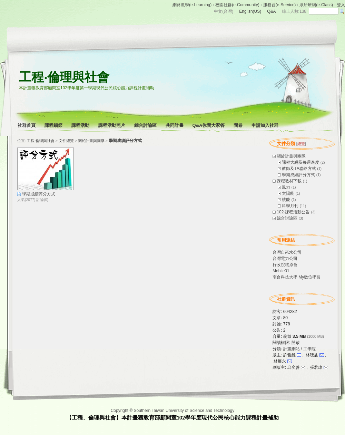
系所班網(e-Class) (316, 4)
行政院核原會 (285, 264)
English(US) (250, 11)
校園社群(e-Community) (237, 4)
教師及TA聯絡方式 (299, 168)
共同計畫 (175, 125)
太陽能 (288, 193)
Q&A (271, 11)
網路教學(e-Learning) (191, 4)
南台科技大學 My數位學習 (297, 277)
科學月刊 (290, 205)
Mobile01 (281, 271)
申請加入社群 (265, 125)
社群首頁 (27, 125)
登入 (341, 4)
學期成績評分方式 (298, 174)
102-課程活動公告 (293, 212)
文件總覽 (66, 141)
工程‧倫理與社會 (64, 77)
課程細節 (54, 125)
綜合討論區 (146, 125)
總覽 (301, 144)
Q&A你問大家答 (209, 125)
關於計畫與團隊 (291, 156)
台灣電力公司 (285, 258)
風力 (286, 187)
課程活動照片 (112, 125)
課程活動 (80, 125)
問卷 (239, 125)
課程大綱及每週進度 (300, 162)
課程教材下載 (289, 181)
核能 (286, 199)
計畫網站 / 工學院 (299, 348)
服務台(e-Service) (279, 4)
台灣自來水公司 (287, 252)
